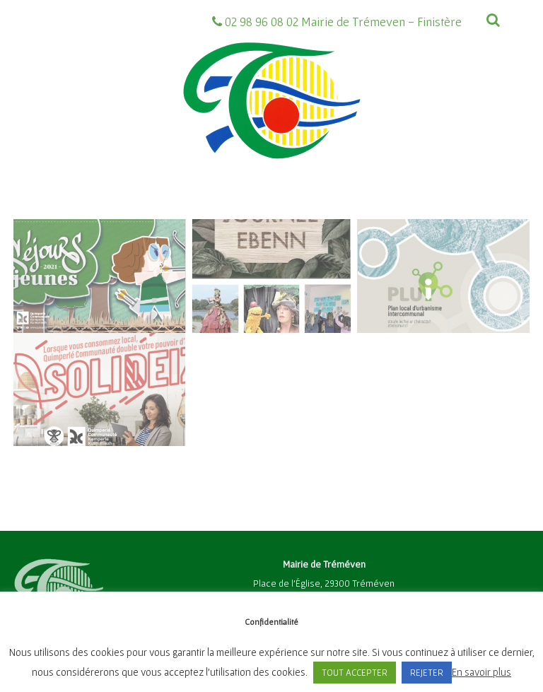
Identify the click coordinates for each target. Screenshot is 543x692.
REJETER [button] (426, 672)
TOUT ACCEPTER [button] (354, 672)
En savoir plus (481, 672)
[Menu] (477, 53)
